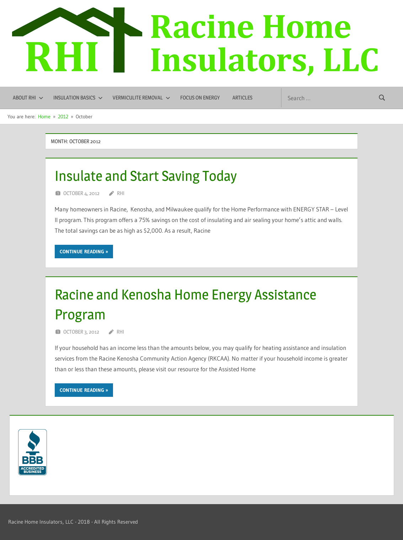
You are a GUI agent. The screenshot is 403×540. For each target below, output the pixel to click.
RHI (120, 193)
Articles (242, 97)
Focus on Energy (200, 97)
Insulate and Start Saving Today (146, 175)
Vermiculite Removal (141, 97)
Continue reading (82, 251)
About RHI (28, 97)
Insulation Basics (78, 97)
